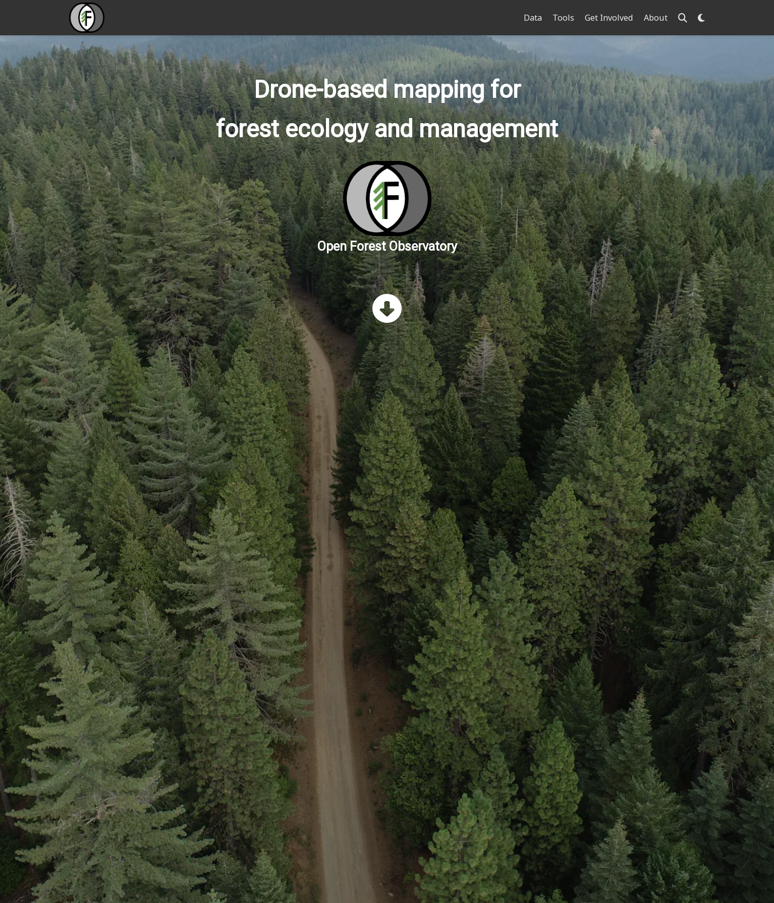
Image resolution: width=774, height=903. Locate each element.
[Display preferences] (701, 18)
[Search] (682, 18)
